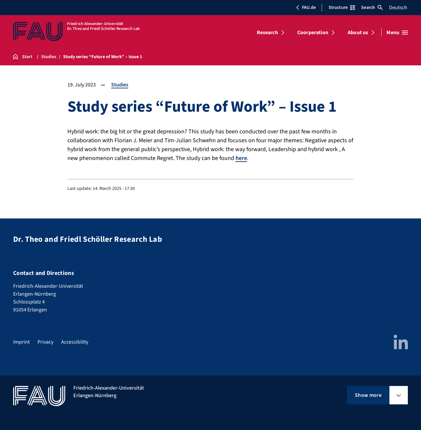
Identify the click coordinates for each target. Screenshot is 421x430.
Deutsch (398, 7)
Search (372, 7)
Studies (119, 84)
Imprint (21, 342)
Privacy (45, 342)
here (241, 158)
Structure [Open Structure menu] (342, 7)
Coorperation (312, 32)
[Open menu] (397, 32)
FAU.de (306, 7)
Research (267, 32)
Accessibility (74, 342)
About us (358, 32)
